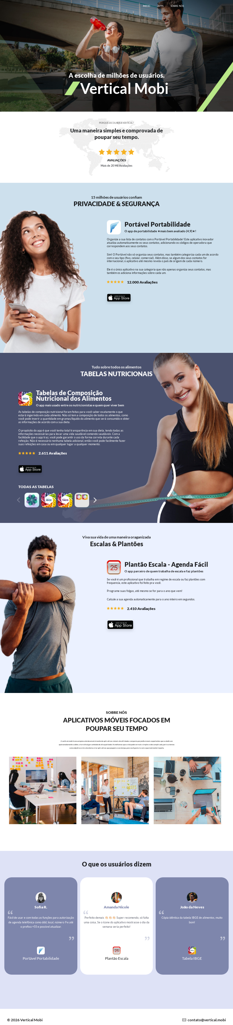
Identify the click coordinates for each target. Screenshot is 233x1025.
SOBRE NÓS (177, 5)
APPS (160, 5)
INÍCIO (146, 5)
